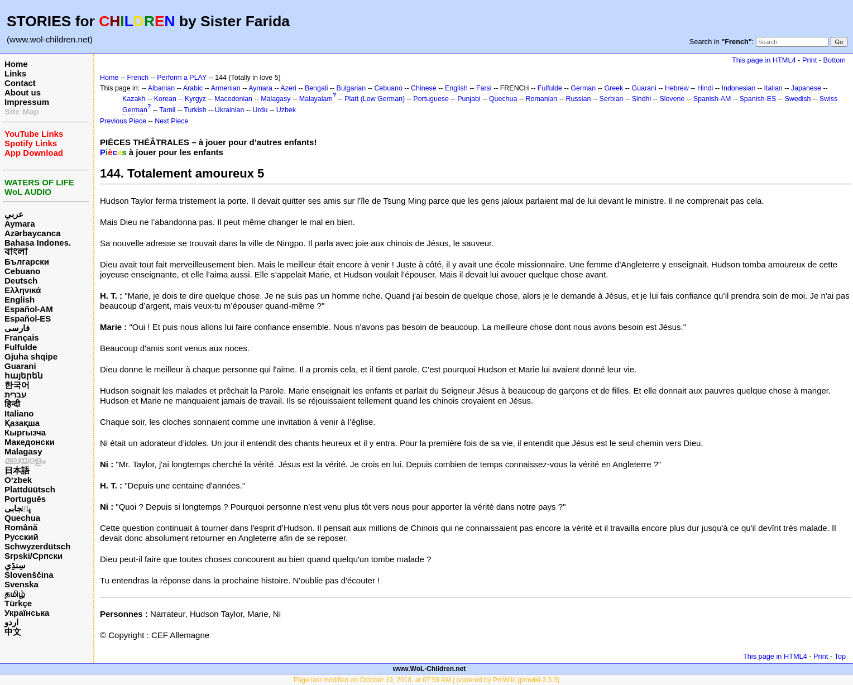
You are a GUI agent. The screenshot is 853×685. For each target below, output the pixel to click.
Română (20, 527)
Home (16, 64)
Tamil (167, 110)
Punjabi (469, 99)
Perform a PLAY (182, 78)
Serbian (612, 99)
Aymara (19, 223)
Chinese (424, 88)
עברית (15, 394)
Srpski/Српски (33, 556)
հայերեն (23, 375)
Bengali (316, 88)
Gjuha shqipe (30, 356)
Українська (26, 612)
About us (22, 92)
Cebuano (22, 271)
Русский (21, 537)
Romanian (542, 99)
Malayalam (316, 99)
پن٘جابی (17, 508)
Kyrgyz (195, 99)
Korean (165, 99)
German (583, 88)
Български (26, 261)
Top (840, 656)
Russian (578, 99)
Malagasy (23, 451)
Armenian (225, 88)
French (137, 78)
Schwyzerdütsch (37, 546)
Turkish (195, 110)
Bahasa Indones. (37, 242)
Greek (613, 88)
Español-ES (27, 318)
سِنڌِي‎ (15, 565)
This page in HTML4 (764, 60)
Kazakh (134, 99)
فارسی (17, 328)
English (19, 299)
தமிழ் (14, 593)
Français (21, 337)
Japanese (806, 88)
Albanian (161, 88)
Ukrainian (230, 110)
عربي (13, 214)
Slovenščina (29, 574)
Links (15, 73)
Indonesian (739, 88)
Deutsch (20, 280)
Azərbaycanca (32, 233)
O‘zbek (18, 480)
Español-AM (28, 309)
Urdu (260, 110)
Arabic (193, 88)
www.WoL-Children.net (429, 669)
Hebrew (677, 88)
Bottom (834, 60)
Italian (773, 88)
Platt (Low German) (374, 99)
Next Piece (171, 121)
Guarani (20, 366)
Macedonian (233, 99)
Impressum (26, 102)
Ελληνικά (22, 290)
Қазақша (22, 423)
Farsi (484, 88)
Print (809, 60)
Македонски (29, 442)
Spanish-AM (712, 99)
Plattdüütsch (29, 489)
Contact (20, 83)
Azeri (288, 88)
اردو (11, 622)
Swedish (797, 99)
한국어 (17, 385)
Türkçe (18, 603)
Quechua (22, 518)
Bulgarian (351, 88)
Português (25, 499)
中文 (12, 631)
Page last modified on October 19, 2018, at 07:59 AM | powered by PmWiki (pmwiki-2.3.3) (427, 680)
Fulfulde (20, 347)
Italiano (19, 413)
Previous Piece (123, 121)
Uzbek (286, 110)
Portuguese (431, 99)
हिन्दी (12, 404)
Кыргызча (25, 432)
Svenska (21, 584)
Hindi (705, 88)
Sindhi (641, 99)
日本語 (17, 470)
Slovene (671, 99)
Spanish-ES (758, 99)
